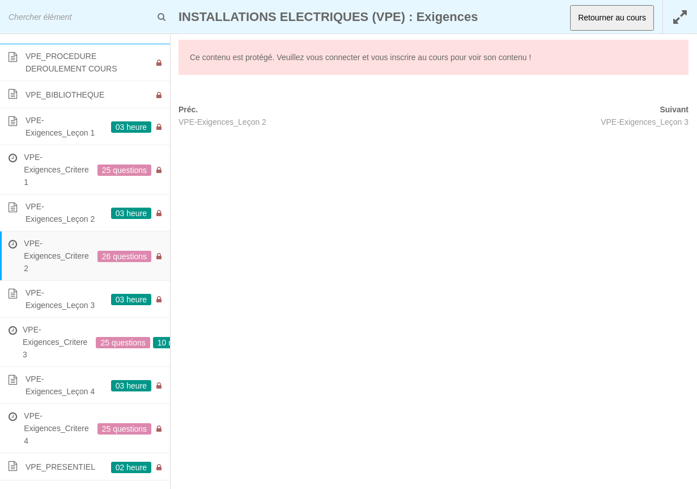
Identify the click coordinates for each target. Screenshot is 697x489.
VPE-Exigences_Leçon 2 (222, 122)
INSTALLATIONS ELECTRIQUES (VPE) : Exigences (328, 17)
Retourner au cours (612, 17)
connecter (342, 57)
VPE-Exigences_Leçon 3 (644, 122)
